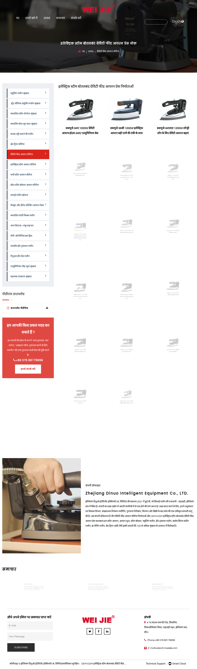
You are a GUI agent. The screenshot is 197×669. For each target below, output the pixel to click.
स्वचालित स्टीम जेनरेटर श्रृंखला (28, 113)
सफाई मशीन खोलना (28, 194)
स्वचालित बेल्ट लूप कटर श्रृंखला (28, 123)
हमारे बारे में (31, 18)
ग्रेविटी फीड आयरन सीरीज (28, 154)
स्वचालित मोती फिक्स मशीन (28, 215)
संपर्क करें (76, 18)
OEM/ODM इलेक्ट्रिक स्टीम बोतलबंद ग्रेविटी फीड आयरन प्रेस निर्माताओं (112, 663)
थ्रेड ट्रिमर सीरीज (28, 143)
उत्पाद (47, 18)
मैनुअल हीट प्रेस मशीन (28, 255)
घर (17, 18)
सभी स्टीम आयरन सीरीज (28, 174)
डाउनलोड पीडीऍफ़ (27, 308)
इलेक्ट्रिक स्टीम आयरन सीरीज (28, 164)
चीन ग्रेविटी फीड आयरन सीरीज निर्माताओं (128, 516)
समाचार (60, 18)
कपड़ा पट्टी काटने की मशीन (28, 133)
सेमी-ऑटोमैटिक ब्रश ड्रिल (28, 235)
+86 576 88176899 (28, 360)
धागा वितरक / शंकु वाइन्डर (28, 225)
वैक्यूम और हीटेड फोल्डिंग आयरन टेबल (28, 204)
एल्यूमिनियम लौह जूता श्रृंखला (28, 266)
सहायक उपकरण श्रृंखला (28, 276)
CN (174, 21)
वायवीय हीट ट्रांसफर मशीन (28, 245)
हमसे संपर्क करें (28, 369)
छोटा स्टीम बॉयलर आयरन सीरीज (28, 184)
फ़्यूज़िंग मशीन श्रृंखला (28, 93)
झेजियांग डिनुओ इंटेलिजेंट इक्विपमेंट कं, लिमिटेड (41, 663)
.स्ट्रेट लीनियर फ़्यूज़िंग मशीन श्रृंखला (28, 103)
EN (179, 21)
